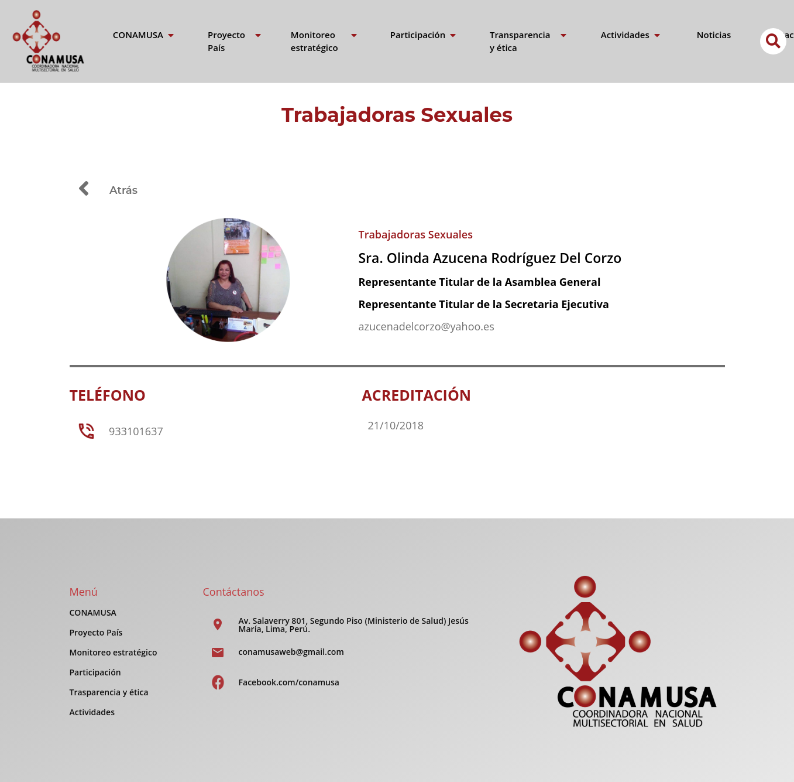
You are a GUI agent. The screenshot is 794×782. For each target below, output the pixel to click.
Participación (95, 672)
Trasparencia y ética (109, 692)
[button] (773, 41)
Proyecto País (96, 632)
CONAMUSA (93, 612)
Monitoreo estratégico (113, 652)
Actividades (92, 712)
